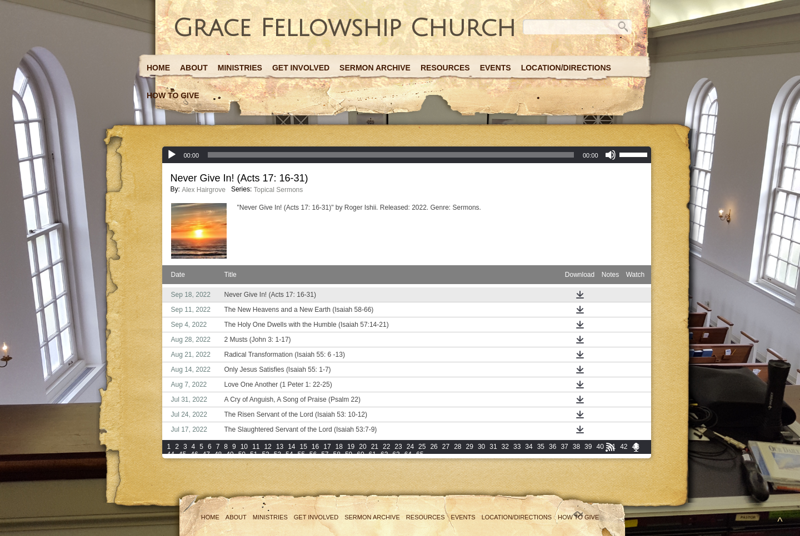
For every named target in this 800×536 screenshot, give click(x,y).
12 (267, 447)
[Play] (171, 154)
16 (315, 447)
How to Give (173, 95)
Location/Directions (566, 67)
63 (395, 454)
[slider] (391, 155)
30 (481, 447)
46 (194, 454)
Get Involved (300, 67)
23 (398, 447)
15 (303, 447)
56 (313, 454)
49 (229, 454)
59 (348, 454)
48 (218, 454)
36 (552, 447)
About (194, 67)
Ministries (240, 67)
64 (408, 454)
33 (517, 447)
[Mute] (610, 154)
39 (588, 447)
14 (291, 447)
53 (277, 454)
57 (324, 454)
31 (493, 447)
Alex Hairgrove (204, 190)
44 (170, 454)
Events (495, 67)
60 (360, 454)
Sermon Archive (375, 67)
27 (445, 447)
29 (469, 447)
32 (505, 447)
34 (528, 447)
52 (265, 454)
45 (182, 454)
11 (255, 447)
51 (253, 454)
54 (289, 454)
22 (386, 447)
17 (327, 447)
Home (158, 67)
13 (279, 447)
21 (374, 447)
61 (372, 454)
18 (339, 447)
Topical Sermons (278, 190)
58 (337, 454)
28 (457, 447)
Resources (445, 67)
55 (300, 454)
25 (422, 447)
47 (206, 454)
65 (419, 454)
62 (384, 454)
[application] (406, 154)
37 (564, 447)
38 (576, 447)
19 (350, 447)
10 (244, 447)
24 (410, 447)
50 (242, 454)
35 (540, 447)
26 (433, 447)
